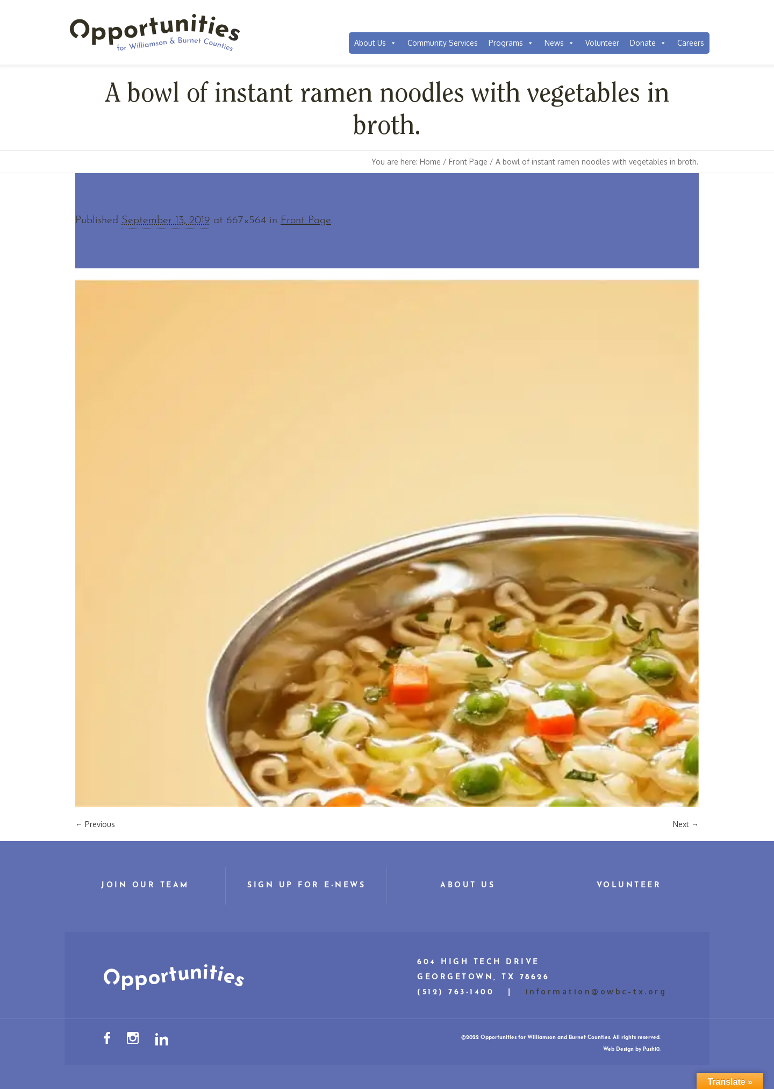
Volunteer (602, 42)
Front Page (468, 161)
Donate (648, 43)
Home (430, 161)
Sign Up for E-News (306, 885)
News (559, 43)
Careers (690, 42)
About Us (375, 43)
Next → (686, 824)
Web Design (618, 1049)
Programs (511, 43)
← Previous (95, 824)
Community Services (442, 42)
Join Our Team (145, 885)
